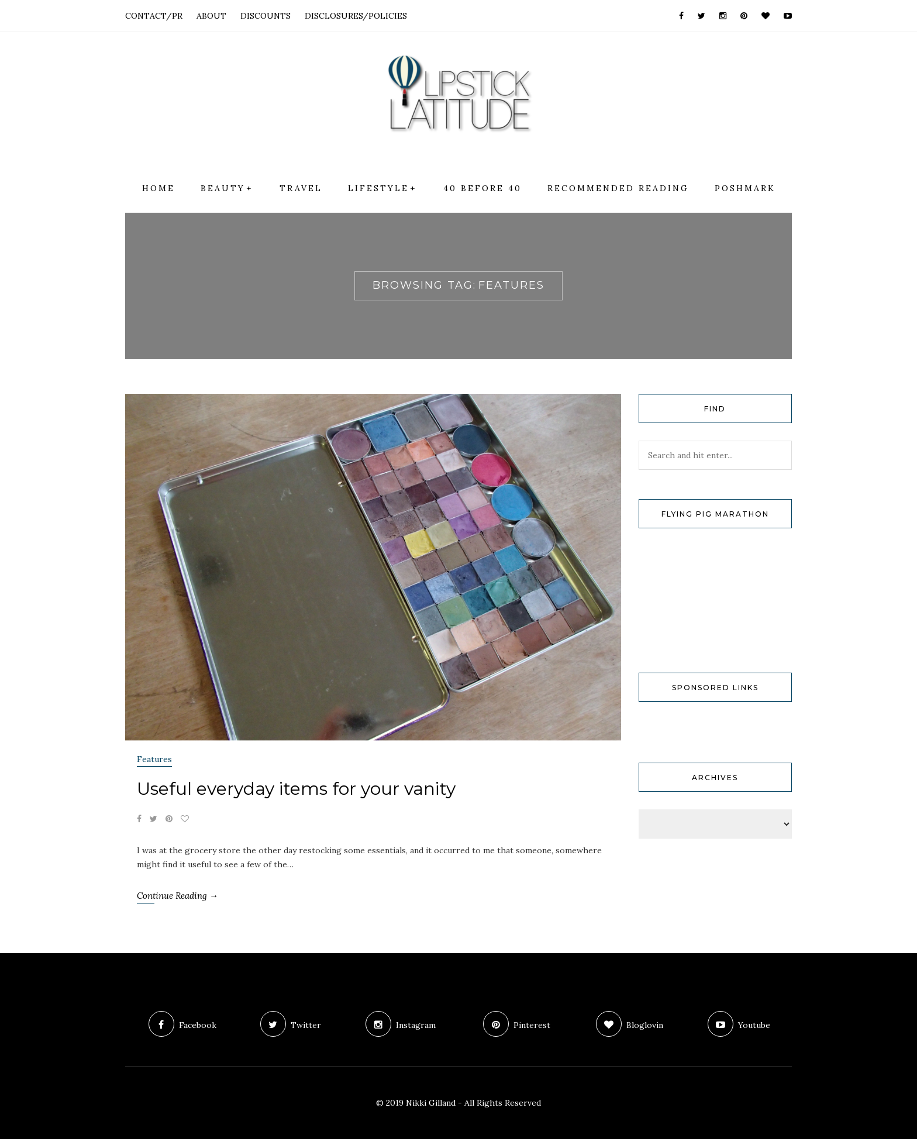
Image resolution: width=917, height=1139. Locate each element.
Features (154, 759)
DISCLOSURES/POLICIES (356, 16)
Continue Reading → (177, 895)
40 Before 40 (482, 188)
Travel (301, 188)
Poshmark (745, 188)
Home (158, 188)
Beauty (223, 188)
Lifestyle (378, 188)
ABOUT (211, 16)
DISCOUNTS (265, 16)
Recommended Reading (618, 188)
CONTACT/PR (153, 16)
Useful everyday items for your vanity (296, 788)
